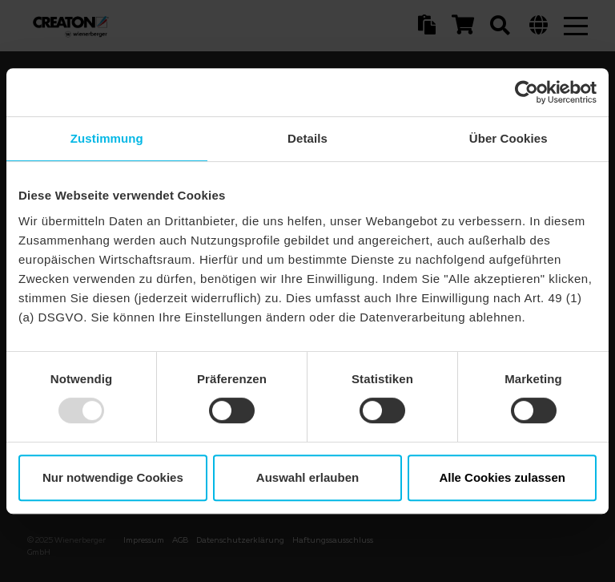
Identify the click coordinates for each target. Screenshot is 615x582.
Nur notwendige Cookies (112, 477)
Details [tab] (307, 138)
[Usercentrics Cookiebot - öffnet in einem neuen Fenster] (526, 92)
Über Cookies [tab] (508, 138)
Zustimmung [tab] (106, 138)
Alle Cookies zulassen (502, 477)
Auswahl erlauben (307, 477)
